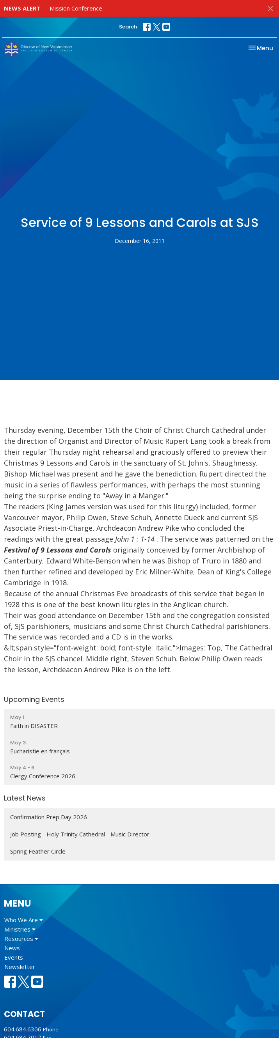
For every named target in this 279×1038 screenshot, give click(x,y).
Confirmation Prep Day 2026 (48, 817)
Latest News (25, 798)
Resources (21, 938)
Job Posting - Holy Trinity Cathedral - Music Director (79, 834)
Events (13, 957)
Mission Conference (76, 8)
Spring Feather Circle (38, 851)
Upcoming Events (34, 699)
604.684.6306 (22, 1029)
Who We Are (23, 920)
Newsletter (19, 967)
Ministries (20, 929)
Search (128, 26)
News (12, 948)
